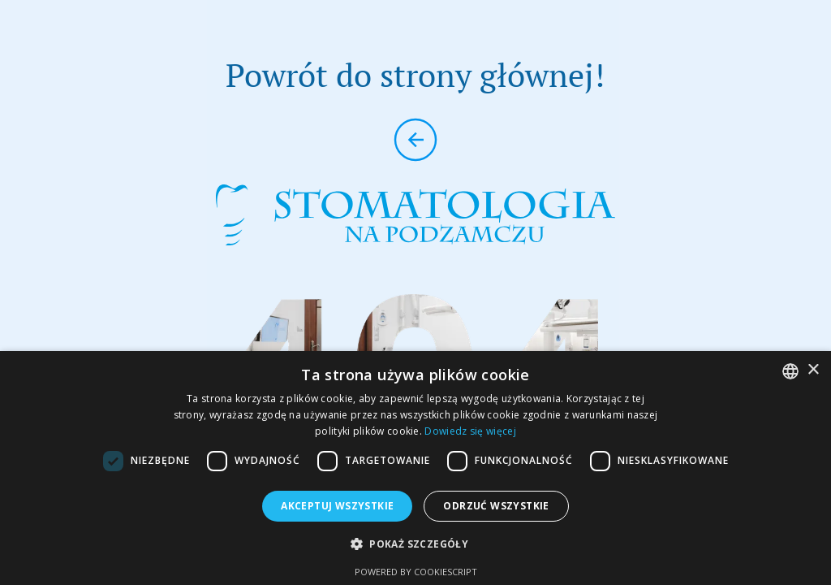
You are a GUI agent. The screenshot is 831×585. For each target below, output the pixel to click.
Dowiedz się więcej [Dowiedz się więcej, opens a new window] (469, 431)
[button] (415, 544)
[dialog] (415, 468)
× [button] (813, 370)
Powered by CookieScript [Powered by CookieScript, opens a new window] (416, 572)
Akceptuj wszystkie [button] (337, 506)
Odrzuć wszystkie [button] (496, 506)
